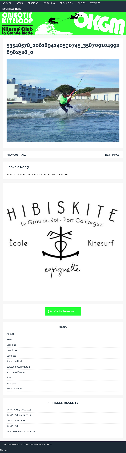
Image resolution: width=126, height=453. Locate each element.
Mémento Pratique (16, 372)
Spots (82, 3)
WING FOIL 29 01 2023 (19, 415)
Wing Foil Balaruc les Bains (21, 431)
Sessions (33, 3)
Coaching (49, 3)
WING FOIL (13, 426)
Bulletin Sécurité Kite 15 (19, 366)
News (20, 3)
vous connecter (28, 174)
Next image (112, 155)
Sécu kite (65, 3)
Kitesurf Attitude (15, 361)
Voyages (95, 3)
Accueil (7, 3)
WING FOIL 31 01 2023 (19, 409)
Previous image (16, 155)
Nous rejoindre (11, 9)
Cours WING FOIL (16, 420)
